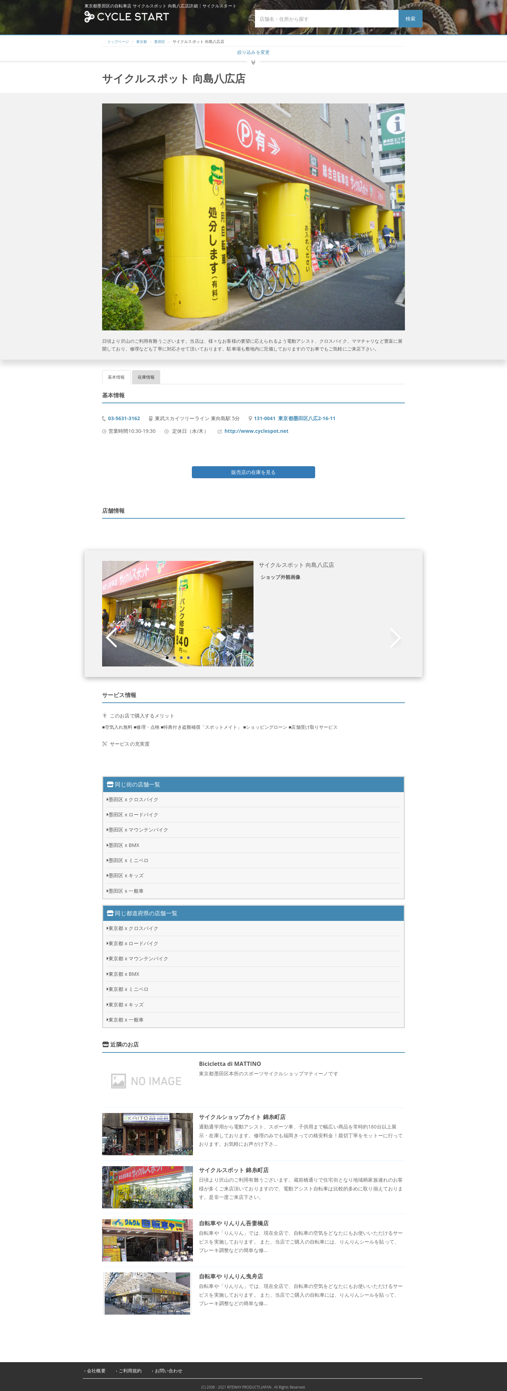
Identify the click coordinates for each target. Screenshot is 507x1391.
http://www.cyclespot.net (257, 427)
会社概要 (96, 1367)
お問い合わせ (169, 1367)
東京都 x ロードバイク (133, 939)
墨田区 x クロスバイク (133, 795)
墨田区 (163, 41)
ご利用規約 (130, 1367)
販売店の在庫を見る (253, 468)
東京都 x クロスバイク (133, 924)
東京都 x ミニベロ (128, 985)
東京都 (144, 41)
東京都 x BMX (123, 970)
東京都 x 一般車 (126, 1015)
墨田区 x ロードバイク (133, 810)
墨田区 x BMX (123, 841)
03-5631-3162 (124, 414)
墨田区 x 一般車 (126, 887)
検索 (410, 18)
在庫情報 (146, 373)
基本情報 (116, 373)
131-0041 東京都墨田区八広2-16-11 (295, 414)
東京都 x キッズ (126, 1000)
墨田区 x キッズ (126, 871)
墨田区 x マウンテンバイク (138, 825)
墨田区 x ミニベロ (128, 856)
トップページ (119, 41)
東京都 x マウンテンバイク (138, 954)
